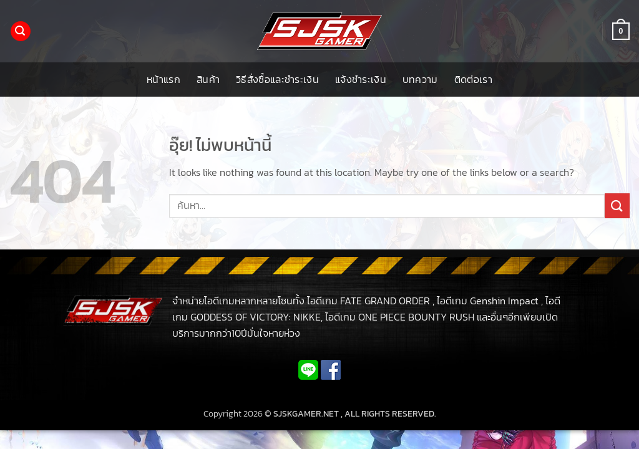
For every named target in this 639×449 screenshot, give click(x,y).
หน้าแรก (163, 79)
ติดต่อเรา (473, 79)
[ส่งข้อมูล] (617, 205)
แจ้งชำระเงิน (360, 79)
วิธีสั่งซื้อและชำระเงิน (277, 79)
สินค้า (208, 79)
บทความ (420, 79)
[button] (21, 31)
